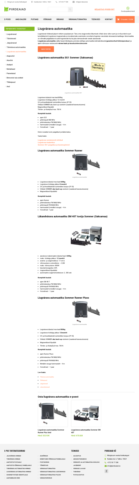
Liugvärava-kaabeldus (46, 142)
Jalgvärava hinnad (14, 456)
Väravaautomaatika (78, 19)
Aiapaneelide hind (13, 478)
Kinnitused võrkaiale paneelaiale (52, 459)
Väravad (60, 19)
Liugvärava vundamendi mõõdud (50, 140)
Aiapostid (10, 56)
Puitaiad (34, 19)
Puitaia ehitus (78, 475)
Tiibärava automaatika (47, 377)
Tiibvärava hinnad (13, 459)
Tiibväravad (11, 38)
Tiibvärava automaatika (16, 47)
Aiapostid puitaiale (14, 462)
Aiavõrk (10, 60)
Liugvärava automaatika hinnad (19, 471)
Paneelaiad (11, 73)
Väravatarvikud (46, 478)
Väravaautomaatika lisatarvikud (52, 471)
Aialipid (10, 65)
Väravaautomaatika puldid (50, 475)
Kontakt (109, 19)
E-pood (7, 19)
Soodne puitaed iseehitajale (17, 475)
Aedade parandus (80, 459)
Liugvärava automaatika (16, 51)
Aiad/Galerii (21, 19)
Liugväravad (12, 34)
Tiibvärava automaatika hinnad (19, 468)
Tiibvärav (76, 471)
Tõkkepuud (11, 82)
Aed (8, 86)
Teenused (95, 19)
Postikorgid (44, 462)
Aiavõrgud (44, 456)
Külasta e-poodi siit (105, 9)
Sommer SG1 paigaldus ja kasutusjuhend (54, 145)
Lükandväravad (45, 387)
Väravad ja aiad (79, 468)
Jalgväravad (12, 43)
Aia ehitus (77, 456)
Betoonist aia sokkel (15, 78)
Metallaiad (11, 69)
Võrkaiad (47, 19)
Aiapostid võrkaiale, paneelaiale (19, 465)
